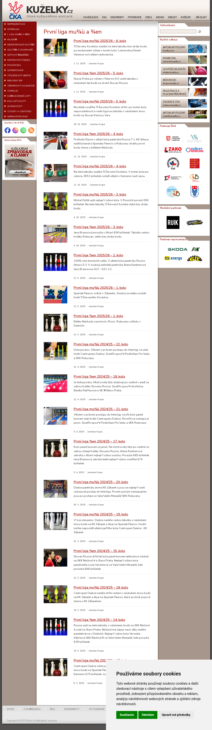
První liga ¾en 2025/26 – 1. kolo (98, 316)
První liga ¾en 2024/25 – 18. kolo (99, 376)
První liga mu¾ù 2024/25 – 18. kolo (101, 587)
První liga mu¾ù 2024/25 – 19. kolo (101, 514)
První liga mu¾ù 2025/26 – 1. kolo (100, 287)
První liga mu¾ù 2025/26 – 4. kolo (100, 166)
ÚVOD (10, 709)
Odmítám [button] (148, 715)
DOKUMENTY (71, 709)
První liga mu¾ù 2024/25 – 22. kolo (101, 344)
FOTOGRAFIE (97, 709)
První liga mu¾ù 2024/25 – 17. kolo (101, 660)
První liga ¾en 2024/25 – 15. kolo (99, 551)
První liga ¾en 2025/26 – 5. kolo (98, 73)
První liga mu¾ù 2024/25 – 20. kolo (101, 482)
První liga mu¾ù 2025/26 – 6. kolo (100, 41)
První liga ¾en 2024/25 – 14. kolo (99, 619)
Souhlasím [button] (127, 715)
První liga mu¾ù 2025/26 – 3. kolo (100, 194)
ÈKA (52, 709)
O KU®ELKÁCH (32, 709)
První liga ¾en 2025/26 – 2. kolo (98, 255)
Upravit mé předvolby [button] (176, 715)
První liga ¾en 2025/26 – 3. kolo (98, 227)
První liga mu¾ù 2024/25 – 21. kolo (101, 409)
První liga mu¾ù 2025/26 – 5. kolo (100, 101)
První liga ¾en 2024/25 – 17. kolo (99, 441)
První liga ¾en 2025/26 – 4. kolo (98, 134)
